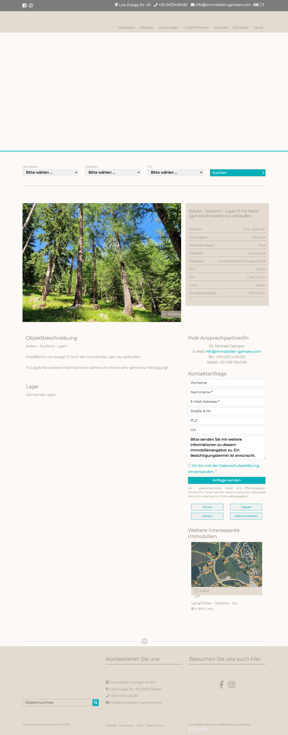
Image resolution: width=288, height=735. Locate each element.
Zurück (207, 507)
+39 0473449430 (171, 5)
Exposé (246, 507)
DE (256, 5)
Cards (258, 27)
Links (140, 725)
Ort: (149, 166)
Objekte (147, 27)
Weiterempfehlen (246, 516)
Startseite (126, 27)
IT (262, 5)
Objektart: (91, 166)
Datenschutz (154, 725)
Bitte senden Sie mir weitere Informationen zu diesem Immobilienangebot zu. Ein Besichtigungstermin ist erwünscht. (227, 447)
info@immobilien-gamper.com (221, 5)
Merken (207, 516)
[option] (227, 577)
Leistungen (168, 27)
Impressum (126, 725)
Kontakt (221, 27)
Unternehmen (196, 27)
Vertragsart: (30, 166)
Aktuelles (240, 27)
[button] (177, 207)
